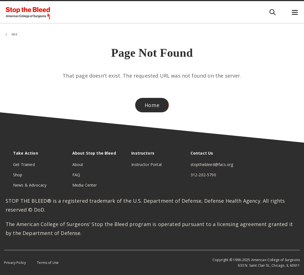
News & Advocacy (29, 185)
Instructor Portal (146, 164)
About (77, 164)
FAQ (76, 174)
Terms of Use (48, 262)
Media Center (84, 185)
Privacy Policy (15, 262)
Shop (18, 174)
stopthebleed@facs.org (212, 164)
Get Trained (24, 164)
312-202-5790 (203, 174)
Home (152, 105)
